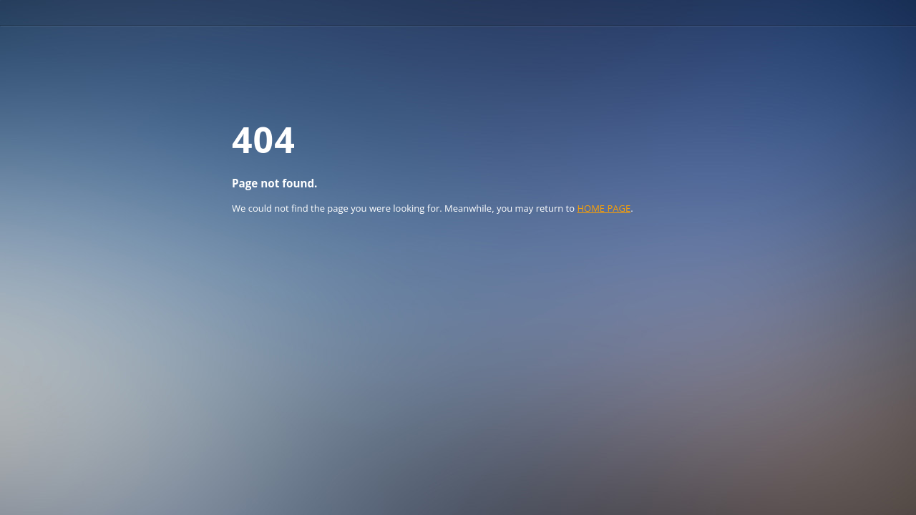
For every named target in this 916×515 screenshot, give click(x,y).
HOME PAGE (603, 208)
